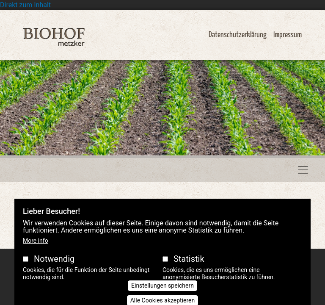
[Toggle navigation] (303, 169)
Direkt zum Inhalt (25, 5)
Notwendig (54, 266)
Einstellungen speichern (162, 292)
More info (35, 247)
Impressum (287, 35)
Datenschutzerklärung (238, 35)
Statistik (189, 266)
